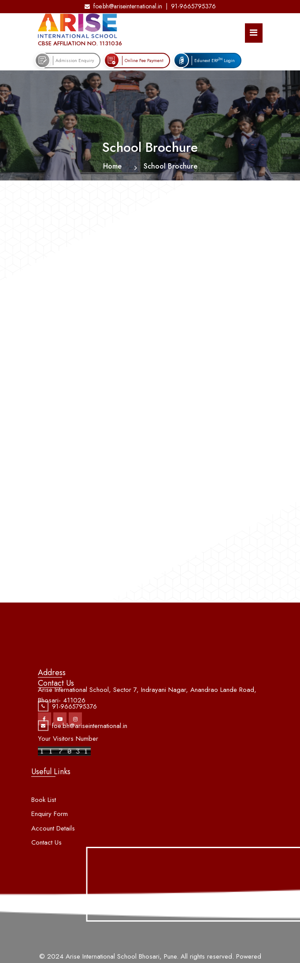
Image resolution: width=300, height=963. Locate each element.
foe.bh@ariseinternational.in (123, 6)
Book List (43, 819)
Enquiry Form (49, 833)
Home (112, 166)
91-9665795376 (193, 6)
